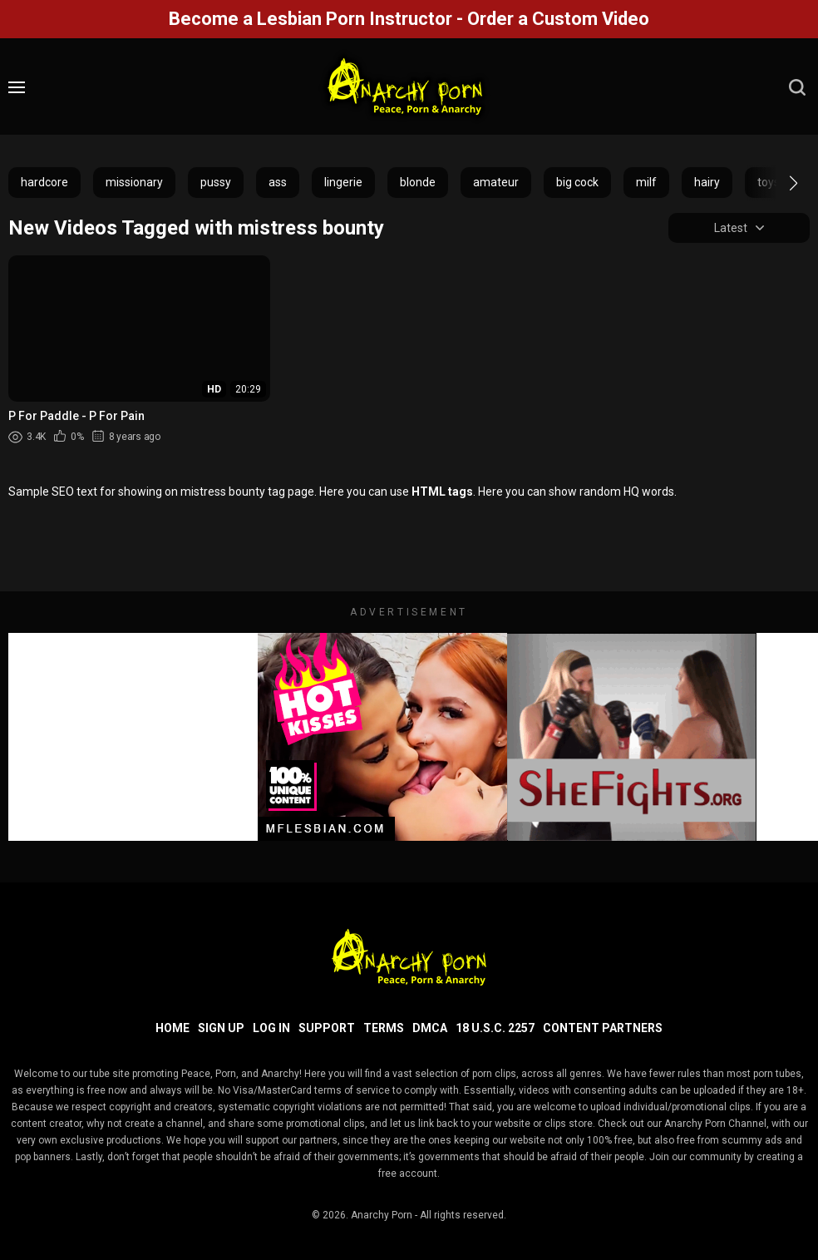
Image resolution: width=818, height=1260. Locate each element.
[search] (797, 87)
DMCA (429, 1028)
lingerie (343, 182)
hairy (707, 182)
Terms (383, 1028)
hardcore (44, 182)
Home (172, 1028)
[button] (778, 183)
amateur (496, 182)
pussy (215, 182)
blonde (418, 182)
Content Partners (603, 1028)
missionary (134, 182)
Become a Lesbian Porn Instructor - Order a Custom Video (409, 18)
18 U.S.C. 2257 (495, 1028)
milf (646, 182)
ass (278, 182)
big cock (577, 182)
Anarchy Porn (381, 1215)
